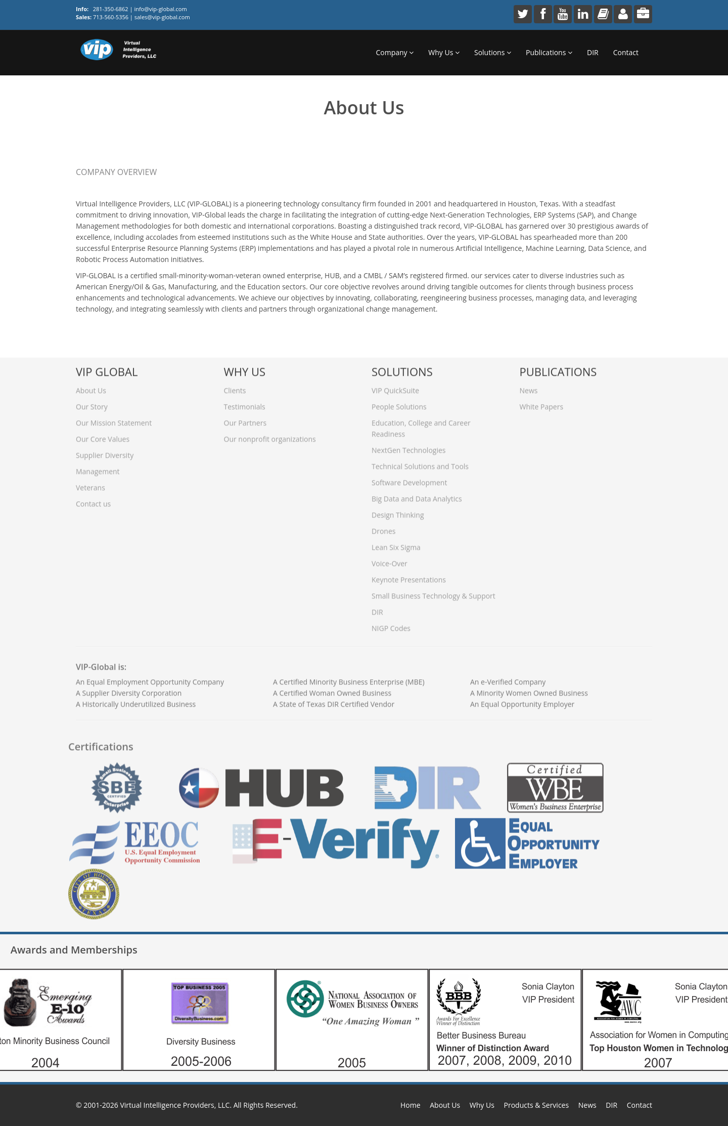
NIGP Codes (391, 624)
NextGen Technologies (408, 446)
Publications (549, 52)
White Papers (542, 403)
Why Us (444, 52)
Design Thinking (398, 511)
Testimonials (244, 403)
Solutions (492, 52)
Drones (383, 527)
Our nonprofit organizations (270, 435)
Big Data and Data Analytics (417, 495)
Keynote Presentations (409, 576)
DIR (593, 52)
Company (395, 52)
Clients (235, 387)
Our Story (92, 403)
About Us (91, 387)
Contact (626, 52)
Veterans (90, 484)
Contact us (93, 500)
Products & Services (536, 1105)
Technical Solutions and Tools (420, 462)
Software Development (409, 479)
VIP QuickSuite (395, 387)
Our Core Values (102, 435)
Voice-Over (389, 560)
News (529, 387)
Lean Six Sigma (396, 543)
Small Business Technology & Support (433, 592)
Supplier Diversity (104, 451)
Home (410, 1105)
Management (98, 467)
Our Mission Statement (114, 419)
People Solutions (399, 403)
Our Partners (245, 419)
